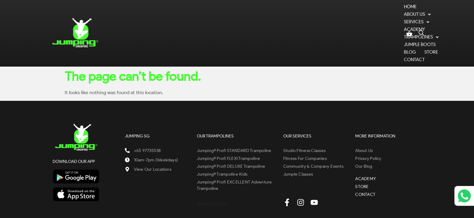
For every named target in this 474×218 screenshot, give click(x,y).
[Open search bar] (421, 19)
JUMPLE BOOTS (310, 20)
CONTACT (387, 20)
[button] (165, 20)
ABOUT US (165, 20)
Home (137, 20)
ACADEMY (231, 20)
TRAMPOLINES (268, 20)
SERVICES (200, 20)
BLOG (340, 20)
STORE (361, 20)
